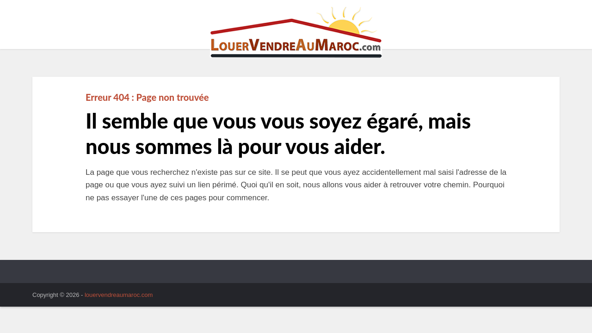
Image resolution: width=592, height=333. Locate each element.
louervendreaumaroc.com (119, 294)
